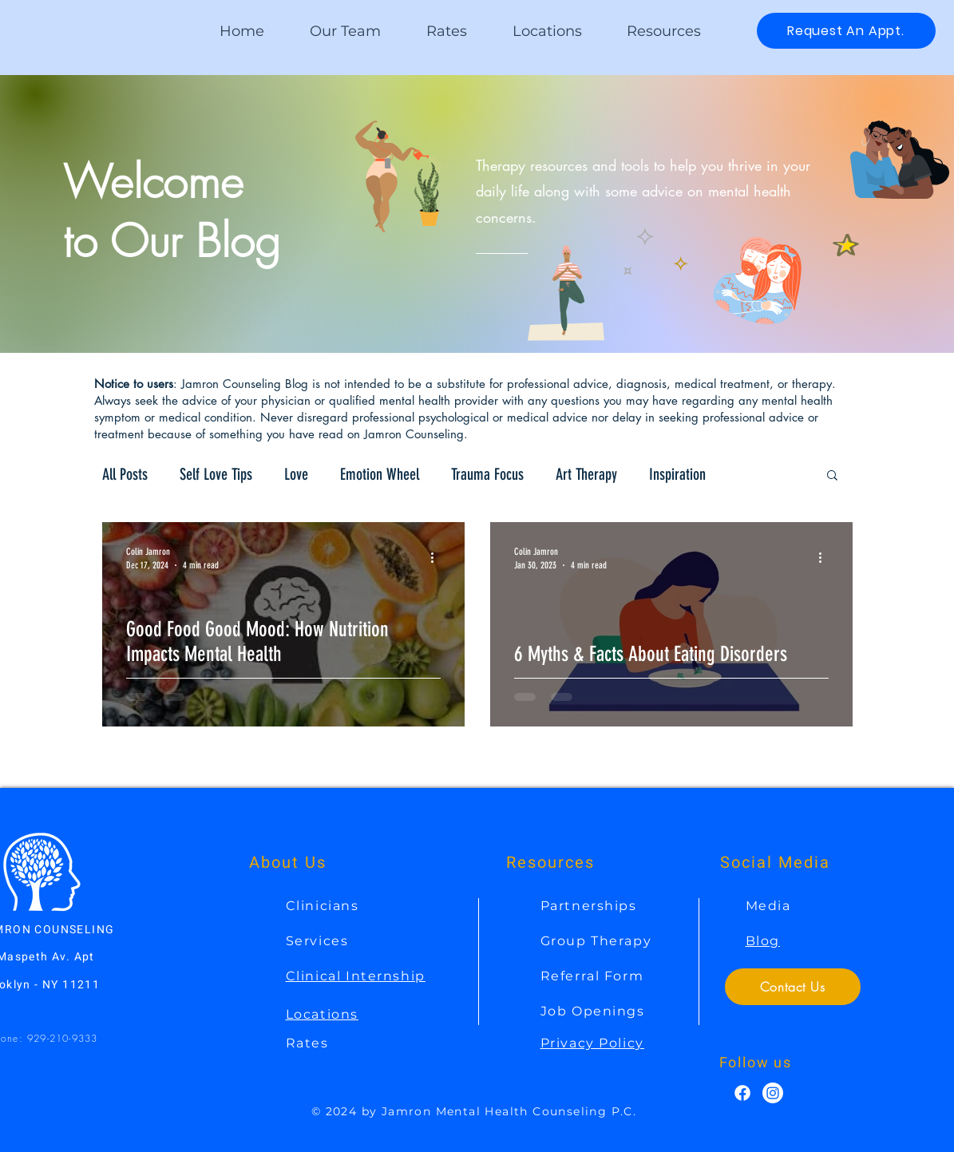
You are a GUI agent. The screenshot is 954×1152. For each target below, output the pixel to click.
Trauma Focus (487, 474)
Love (296, 474)
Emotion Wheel (379, 474)
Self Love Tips (216, 474)
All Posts (125, 474)
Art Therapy (586, 474)
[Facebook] (742, 1093)
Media (768, 905)
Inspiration (677, 474)
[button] (663, 31)
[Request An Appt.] (846, 31)
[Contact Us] (793, 986)
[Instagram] (772, 1093)
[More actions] (438, 557)
